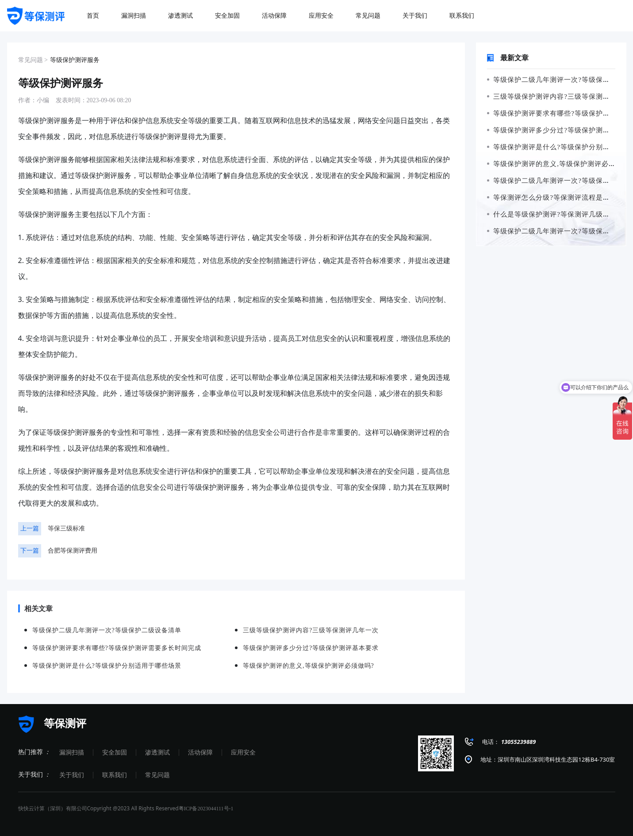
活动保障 (200, 752)
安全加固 (114, 752)
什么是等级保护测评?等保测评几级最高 (552, 214)
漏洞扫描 (71, 752)
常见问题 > (33, 60)
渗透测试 (157, 752)
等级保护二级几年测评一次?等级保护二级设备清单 (106, 630)
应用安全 (243, 752)
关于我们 (71, 775)
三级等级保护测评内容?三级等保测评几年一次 (311, 630)
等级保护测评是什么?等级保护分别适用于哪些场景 (106, 665)
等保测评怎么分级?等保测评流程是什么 (552, 197)
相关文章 (35, 608)
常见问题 (157, 775)
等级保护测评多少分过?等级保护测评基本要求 (311, 648)
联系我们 (114, 775)
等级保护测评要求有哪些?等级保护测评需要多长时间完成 (116, 648)
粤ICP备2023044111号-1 (206, 808)
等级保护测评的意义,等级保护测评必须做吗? (308, 665)
